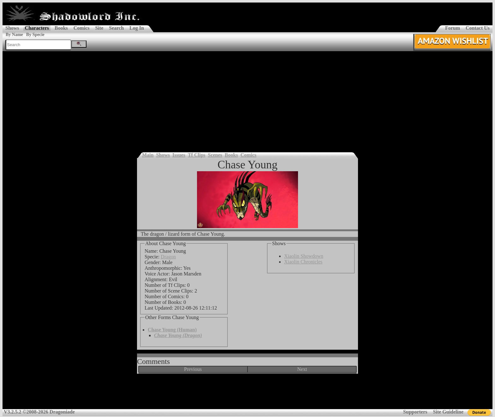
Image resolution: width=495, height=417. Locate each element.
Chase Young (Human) (172, 329)
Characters (37, 28)
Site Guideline (448, 411)
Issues (178, 155)
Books (61, 28)
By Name (14, 34)
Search (116, 28)
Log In (136, 28)
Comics (82, 28)
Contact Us (478, 28)
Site (99, 28)
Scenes (215, 155)
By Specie (35, 34)
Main (147, 155)
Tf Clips (197, 155)
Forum (452, 28)
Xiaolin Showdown (303, 256)
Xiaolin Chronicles (303, 261)
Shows (12, 28)
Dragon (168, 256)
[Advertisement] (247, 98)
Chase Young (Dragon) (178, 335)
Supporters (415, 411)
